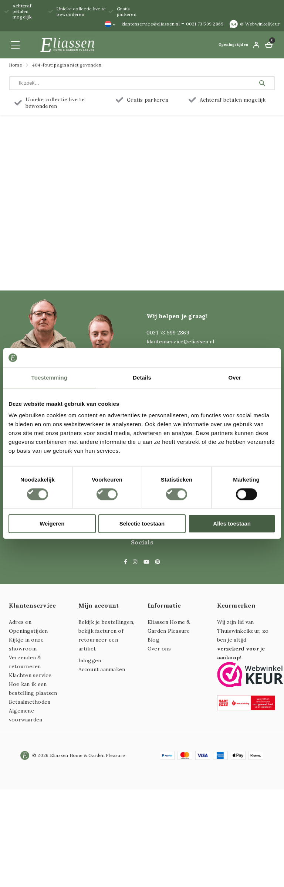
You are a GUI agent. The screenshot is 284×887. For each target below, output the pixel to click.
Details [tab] (142, 377)
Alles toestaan (232, 524)
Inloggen (89, 660)
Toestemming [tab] (49, 377)
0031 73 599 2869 (205, 24)
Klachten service (30, 675)
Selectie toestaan (142, 524)
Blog (153, 639)
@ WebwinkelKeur (260, 24)
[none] (110, 24)
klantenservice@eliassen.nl (151, 24)
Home (15, 65)
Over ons (159, 648)
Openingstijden (233, 44)
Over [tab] (234, 377)
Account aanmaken (101, 669)
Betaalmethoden (29, 702)
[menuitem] (110, 24)
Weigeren (52, 524)
